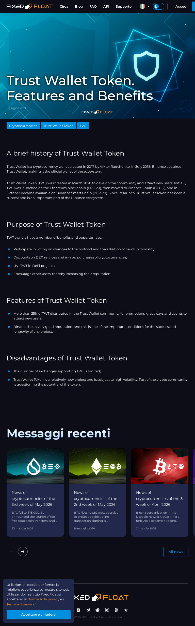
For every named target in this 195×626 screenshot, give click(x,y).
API (106, 6)
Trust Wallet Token (58, 126)
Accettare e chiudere (39, 614)
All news (176, 552)
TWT (83, 126)
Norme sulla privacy (47, 599)
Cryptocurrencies (23, 126)
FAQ (93, 6)
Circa (64, 6)
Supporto (124, 6)
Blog (79, 6)
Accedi (181, 6)
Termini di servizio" (22, 604)
